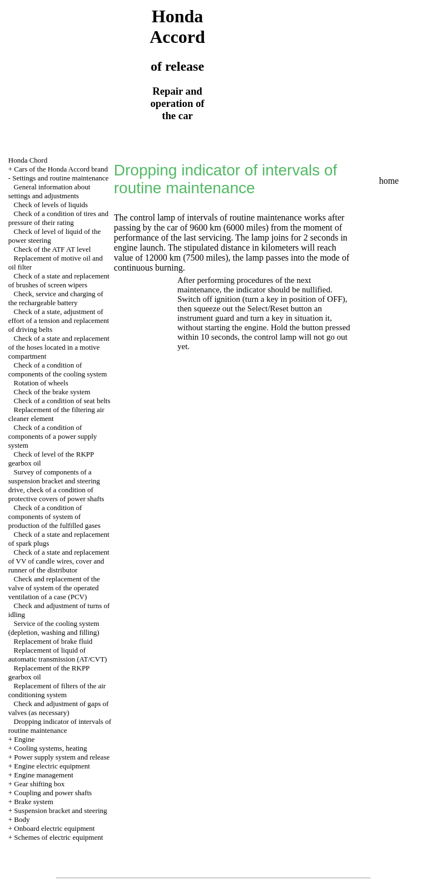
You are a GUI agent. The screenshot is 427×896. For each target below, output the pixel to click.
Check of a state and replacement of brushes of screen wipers (59, 280)
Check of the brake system (52, 392)
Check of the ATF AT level (52, 249)
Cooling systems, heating (50, 748)
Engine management (43, 775)
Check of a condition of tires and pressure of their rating (58, 218)
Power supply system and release (62, 757)
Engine (24, 739)
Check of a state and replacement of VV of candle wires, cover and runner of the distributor (59, 561)
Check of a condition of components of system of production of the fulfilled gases (54, 516)
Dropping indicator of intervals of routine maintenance (59, 726)
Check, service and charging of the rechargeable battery (55, 298)
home (389, 180)
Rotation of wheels (41, 383)
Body (21, 819)
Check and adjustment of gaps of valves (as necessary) (58, 708)
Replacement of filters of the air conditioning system (57, 690)
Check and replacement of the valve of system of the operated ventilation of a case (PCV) (54, 588)
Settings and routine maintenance (60, 178)
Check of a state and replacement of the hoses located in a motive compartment (59, 347)
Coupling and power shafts (53, 793)
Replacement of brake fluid (53, 641)
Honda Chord (27, 160)
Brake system (33, 801)
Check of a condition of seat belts (62, 400)
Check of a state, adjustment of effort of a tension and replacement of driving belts (58, 320)
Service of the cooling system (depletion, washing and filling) (54, 627)
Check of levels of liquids (51, 204)
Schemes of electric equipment (58, 837)
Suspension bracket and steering (60, 810)
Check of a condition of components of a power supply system (52, 436)
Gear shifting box (39, 784)
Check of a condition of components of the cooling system (57, 369)
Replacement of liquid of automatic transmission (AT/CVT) (57, 654)
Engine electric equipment (52, 766)
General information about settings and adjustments (49, 191)
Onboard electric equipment (54, 828)
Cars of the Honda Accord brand (61, 169)
